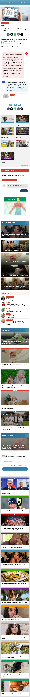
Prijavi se (24, 191)
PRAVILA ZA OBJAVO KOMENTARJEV (9, 180)
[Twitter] (11, 34)
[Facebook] (27, 2)
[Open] (2, 2)
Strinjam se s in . (15, 465)
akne (11, 104)
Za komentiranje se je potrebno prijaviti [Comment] (17, 186)
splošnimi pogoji (13, 465)
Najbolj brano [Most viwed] (5, 293)
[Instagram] (24, 2)
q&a (19, 104)
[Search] (21, 2)
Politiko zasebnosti (22, 465)
